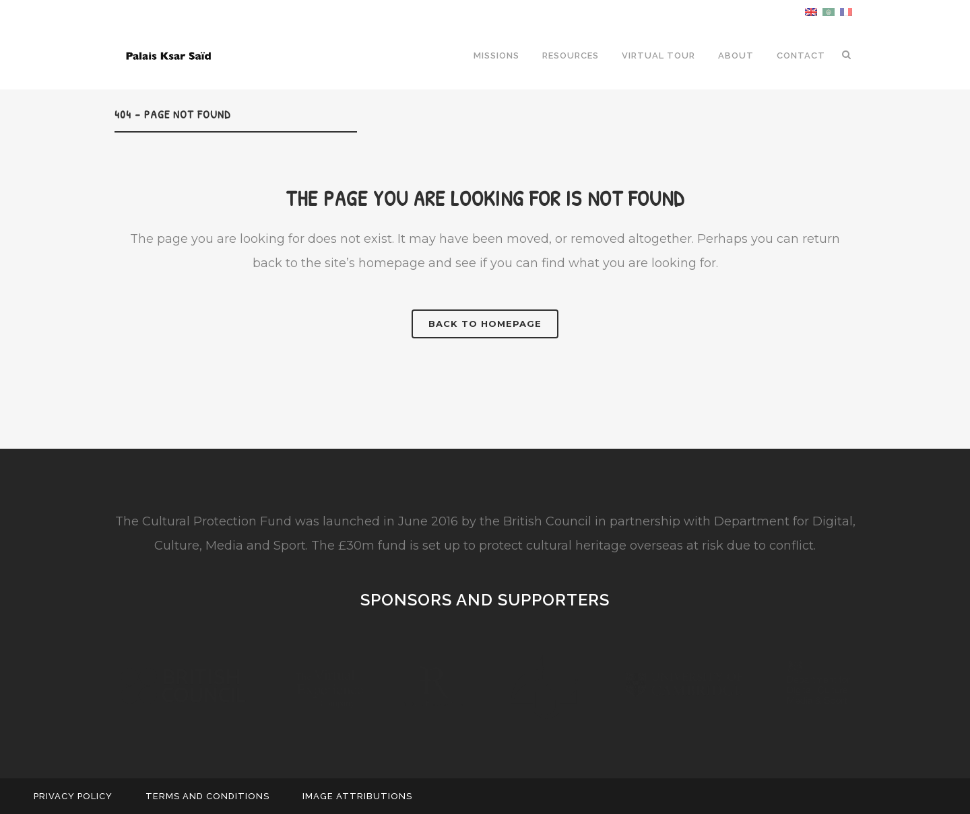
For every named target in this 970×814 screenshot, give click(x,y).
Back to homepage (485, 323)
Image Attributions (357, 796)
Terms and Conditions (207, 796)
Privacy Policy (73, 796)
